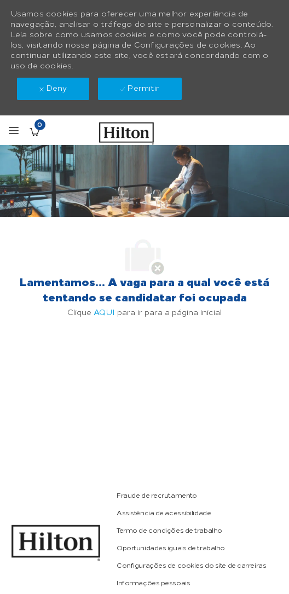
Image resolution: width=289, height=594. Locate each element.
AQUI (104, 312)
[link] (156, 495)
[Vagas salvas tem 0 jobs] (34, 132)
